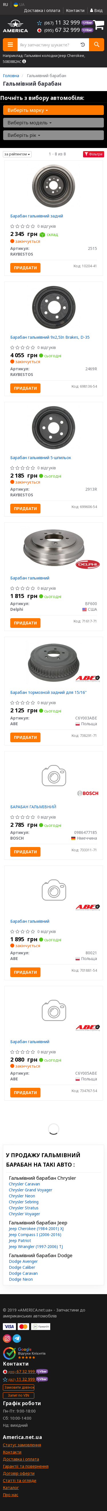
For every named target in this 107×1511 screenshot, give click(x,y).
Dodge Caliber (22, 1267)
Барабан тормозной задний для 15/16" (48, 692)
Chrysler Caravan (24, 1184)
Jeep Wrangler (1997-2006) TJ (36, 1246)
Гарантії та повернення (26, 1466)
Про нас (10, 1494)
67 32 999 (59, 30)
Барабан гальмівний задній (36, 216)
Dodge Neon (21, 1279)
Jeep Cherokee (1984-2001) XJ (36, 1228)
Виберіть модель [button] (29, 122)
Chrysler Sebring (24, 1201)
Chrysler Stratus (24, 1207)
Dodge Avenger (23, 1261)
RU (5, 4)
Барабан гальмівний (29, 578)
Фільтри (93, 154)
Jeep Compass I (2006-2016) (35, 1234)
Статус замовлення (22, 1445)
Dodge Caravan (23, 1273)
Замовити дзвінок (19, 1387)
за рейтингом (17, 154)
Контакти (75, 10)
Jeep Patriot (20, 1240)
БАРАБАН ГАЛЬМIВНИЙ (33, 806)
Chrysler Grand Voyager (30, 1190)
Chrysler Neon (22, 1195)
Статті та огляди (19, 1480)
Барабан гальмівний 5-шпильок (40, 457)
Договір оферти (19, 1473)
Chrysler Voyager (24, 1213)
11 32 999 (59, 22)
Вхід (96, 10)
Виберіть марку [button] (27, 110)
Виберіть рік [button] (23, 135)
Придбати (25, 267)
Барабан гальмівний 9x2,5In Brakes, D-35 (50, 337)
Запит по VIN (18, 1395)
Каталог (11, 1487)
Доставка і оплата (42, 10)
